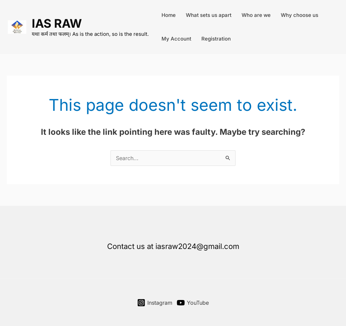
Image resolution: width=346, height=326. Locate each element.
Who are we (256, 15)
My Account (176, 38)
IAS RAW (57, 23)
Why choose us (299, 15)
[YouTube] (193, 303)
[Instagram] (155, 303)
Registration (216, 38)
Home (169, 15)
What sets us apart (208, 15)
